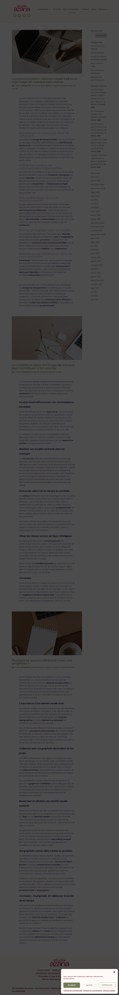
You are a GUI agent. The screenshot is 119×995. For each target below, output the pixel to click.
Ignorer (89, 985)
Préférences (107, 985)
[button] (114, 972)
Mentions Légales (109, 991)
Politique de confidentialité (72, 991)
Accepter (72, 985)
